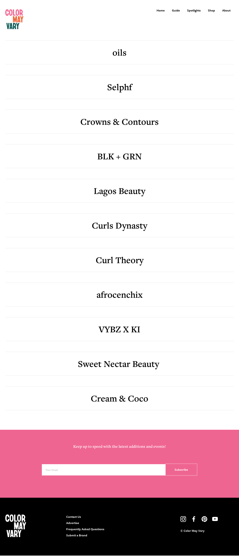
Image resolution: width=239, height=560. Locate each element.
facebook (194, 523)
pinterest (204, 523)
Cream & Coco (119, 402)
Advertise (72, 527)
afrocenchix (119, 298)
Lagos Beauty (119, 195)
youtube (215, 523)
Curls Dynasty (119, 229)
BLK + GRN (119, 160)
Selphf (119, 91)
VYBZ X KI (119, 333)
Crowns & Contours (119, 125)
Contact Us (73, 521)
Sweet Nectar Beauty (119, 368)
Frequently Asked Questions (85, 533)
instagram (183, 523)
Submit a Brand (76, 539)
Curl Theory (120, 264)
